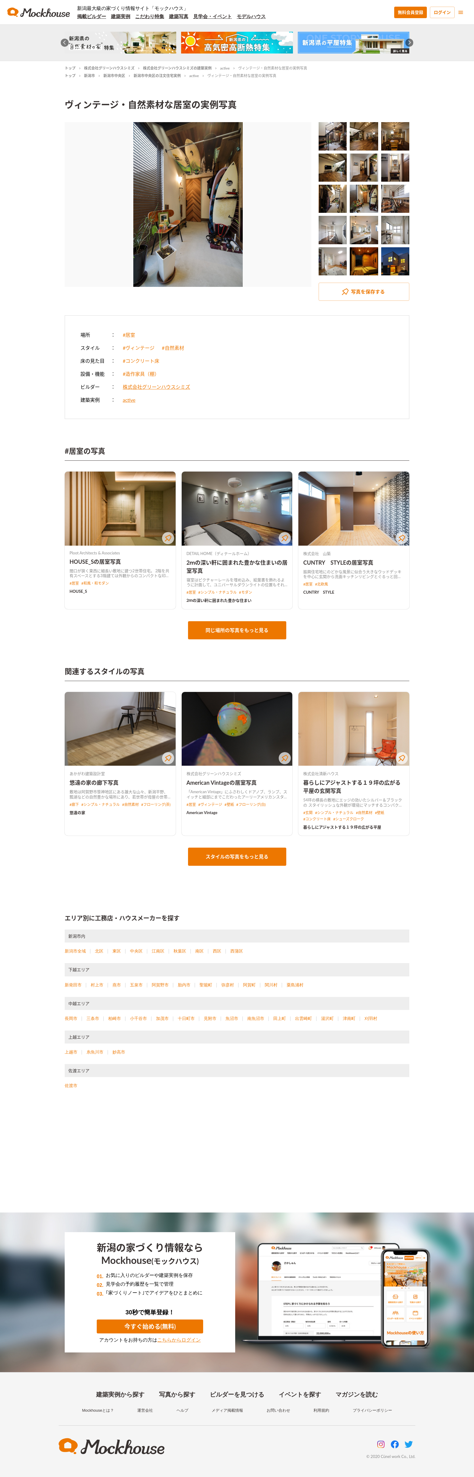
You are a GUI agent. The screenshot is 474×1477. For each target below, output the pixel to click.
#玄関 (308, 812)
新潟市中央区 (114, 75)
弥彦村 (227, 984)
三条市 (92, 1018)
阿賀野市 (160, 984)
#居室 (129, 335)
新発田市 (73, 984)
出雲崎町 (303, 1018)
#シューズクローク (348, 819)
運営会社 (145, 1410)
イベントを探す (300, 1394)
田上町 (279, 1018)
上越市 (71, 1052)
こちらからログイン (179, 1339)
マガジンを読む (357, 1394)
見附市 (210, 1018)
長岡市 (71, 1018)
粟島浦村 (295, 984)
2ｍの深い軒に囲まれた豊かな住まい (219, 600)
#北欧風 (321, 584)
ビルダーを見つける (237, 1394)
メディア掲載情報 (227, 1410)
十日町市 (186, 1018)
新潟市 (89, 75)
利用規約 (321, 1410)
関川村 (271, 984)
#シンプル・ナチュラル (217, 592)
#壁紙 (229, 804)
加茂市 (162, 1018)
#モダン (245, 592)
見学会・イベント (212, 16)
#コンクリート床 (141, 361)
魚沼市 (232, 1018)
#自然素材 (173, 348)
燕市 (116, 984)
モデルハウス (251, 16)
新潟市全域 (75, 951)
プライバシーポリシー (372, 1410)
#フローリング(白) (251, 804)
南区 (199, 951)
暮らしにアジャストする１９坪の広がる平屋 (342, 827)
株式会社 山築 (317, 553)
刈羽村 (371, 1018)
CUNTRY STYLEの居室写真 (338, 562)
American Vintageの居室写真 (222, 782)
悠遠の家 (77, 812)
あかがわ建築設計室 (87, 773)
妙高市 (118, 1052)
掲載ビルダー (91, 16)
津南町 (349, 1018)
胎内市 (184, 984)
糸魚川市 (94, 1052)
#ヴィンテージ (138, 348)
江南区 (158, 951)
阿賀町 (249, 984)
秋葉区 (180, 951)
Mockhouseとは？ (98, 1410)
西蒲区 (236, 951)
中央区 (136, 951)
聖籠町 (206, 984)
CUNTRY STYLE (318, 592)
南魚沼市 (255, 1018)
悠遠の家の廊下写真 (94, 782)
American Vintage (202, 812)
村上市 (97, 984)
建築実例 (120, 16)
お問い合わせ (278, 1410)
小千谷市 (138, 1018)
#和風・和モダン (95, 583)
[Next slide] (409, 43)
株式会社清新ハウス (321, 773)
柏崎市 (114, 1018)
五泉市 (136, 984)
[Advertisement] (237, 1158)
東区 (116, 951)
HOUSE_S (78, 591)
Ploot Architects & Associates (95, 552)
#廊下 (74, 804)
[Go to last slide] (65, 43)
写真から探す (177, 1394)
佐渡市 (71, 1085)
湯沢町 (327, 1018)
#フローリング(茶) (155, 804)
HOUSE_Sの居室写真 (95, 561)
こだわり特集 (149, 16)
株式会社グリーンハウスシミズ (109, 68)
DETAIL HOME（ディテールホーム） (219, 553)
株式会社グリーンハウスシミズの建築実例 (177, 68)
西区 (217, 951)
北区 (99, 951)
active (225, 68)
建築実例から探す (120, 1394)
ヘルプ (182, 1410)
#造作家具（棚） (141, 374)
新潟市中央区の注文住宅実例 (157, 75)
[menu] (461, 12)
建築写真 (178, 16)
